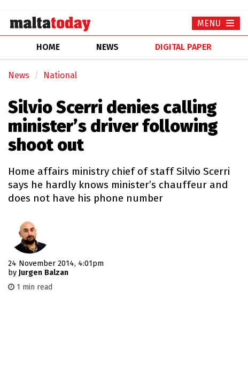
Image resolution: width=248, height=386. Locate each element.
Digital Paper (183, 47)
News (18, 75)
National (60, 75)
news (107, 47)
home (48, 47)
